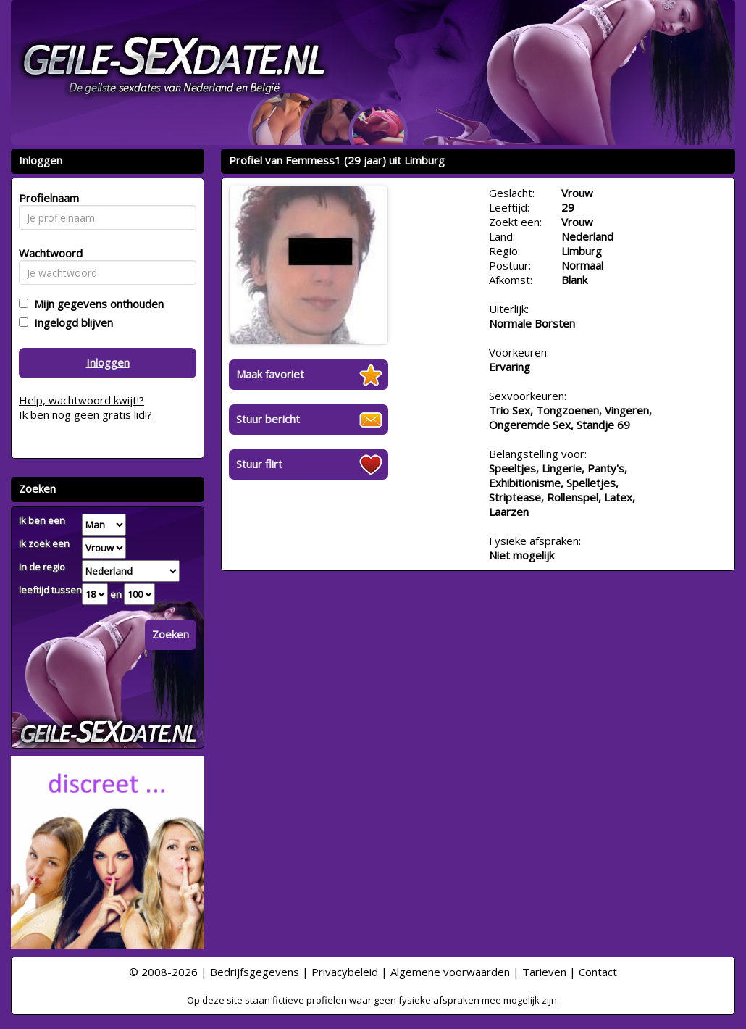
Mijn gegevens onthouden (96, 303)
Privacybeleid (344, 972)
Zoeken (170, 634)
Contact (598, 972)
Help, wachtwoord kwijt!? (81, 400)
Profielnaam (47, 198)
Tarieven (544, 972)
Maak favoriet (270, 374)
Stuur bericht (268, 419)
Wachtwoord (47, 253)
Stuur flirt (259, 464)
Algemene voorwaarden (450, 972)
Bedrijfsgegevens (254, 972)
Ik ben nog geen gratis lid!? (85, 414)
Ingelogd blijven (70, 322)
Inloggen (108, 362)
